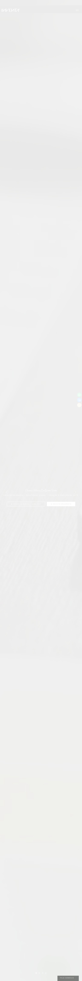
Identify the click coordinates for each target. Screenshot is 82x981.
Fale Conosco (67, 978)
